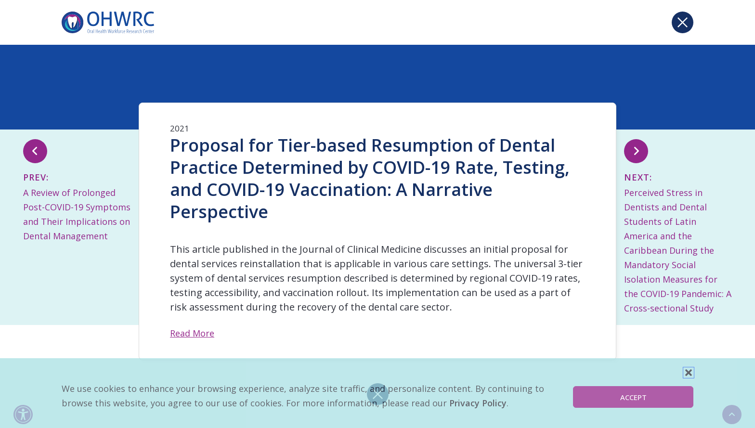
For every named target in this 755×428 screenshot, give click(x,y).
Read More (192, 333)
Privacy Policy (478, 403)
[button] (688, 372)
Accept (633, 397)
